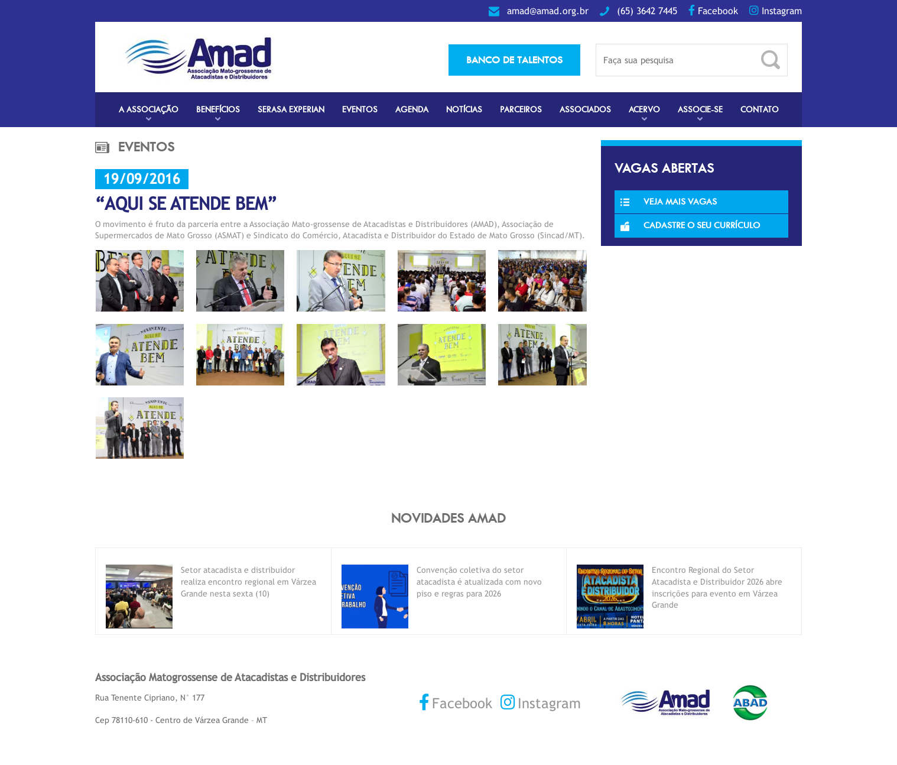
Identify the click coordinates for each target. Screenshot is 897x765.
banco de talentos (514, 59)
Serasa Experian (291, 109)
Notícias (464, 109)
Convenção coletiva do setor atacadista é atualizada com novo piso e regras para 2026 (479, 581)
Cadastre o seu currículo (690, 225)
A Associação (148, 109)
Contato (759, 109)
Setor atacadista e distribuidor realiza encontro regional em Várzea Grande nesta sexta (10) (248, 581)
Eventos (360, 109)
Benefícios (218, 109)
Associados (585, 109)
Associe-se (700, 109)
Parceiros (521, 109)
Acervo (644, 109)
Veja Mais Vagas (668, 202)
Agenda (411, 109)
